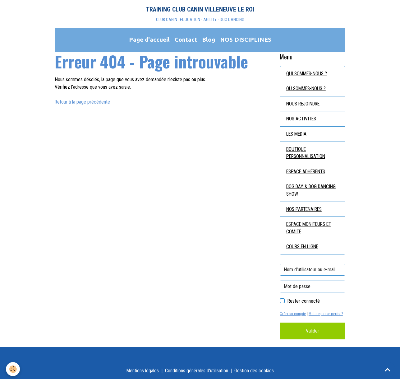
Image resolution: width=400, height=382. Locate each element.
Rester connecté (303, 303)
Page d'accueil (149, 40)
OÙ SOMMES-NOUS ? (307, 89)
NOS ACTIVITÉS (302, 120)
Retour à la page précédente (82, 102)
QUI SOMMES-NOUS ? (307, 74)
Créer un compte (293, 316)
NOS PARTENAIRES (305, 211)
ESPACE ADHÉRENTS (307, 173)
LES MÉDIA (297, 135)
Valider (312, 333)
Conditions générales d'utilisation (196, 373)
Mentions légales (142, 373)
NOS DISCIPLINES (245, 40)
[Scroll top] (387, 369)
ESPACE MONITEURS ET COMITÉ (310, 230)
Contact (186, 40)
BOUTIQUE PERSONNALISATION (307, 154)
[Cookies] (13, 369)
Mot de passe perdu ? (326, 316)
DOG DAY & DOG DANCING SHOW (312, 192)
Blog (208, 40)
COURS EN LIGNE (303, 249)
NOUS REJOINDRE (304, 105)
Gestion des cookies (254, 373)
